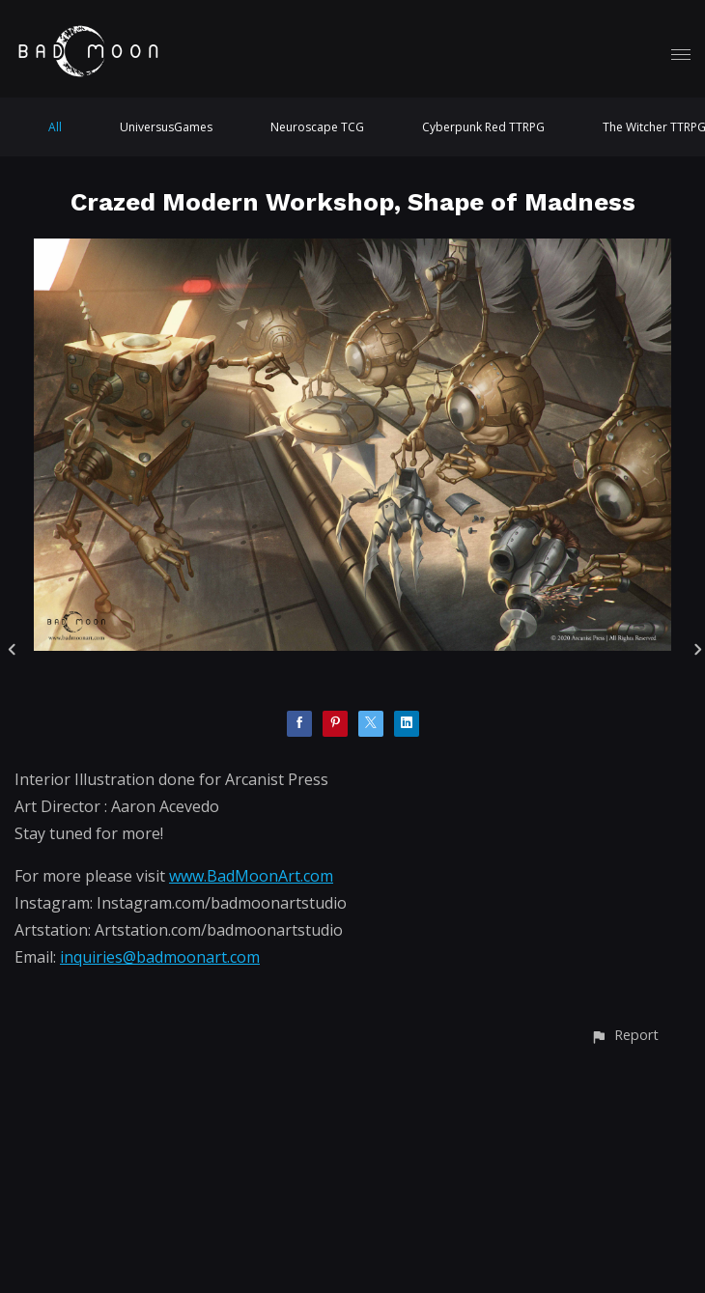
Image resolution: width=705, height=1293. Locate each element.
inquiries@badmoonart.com (160, 957)
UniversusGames (166, 127)
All (55, 127)
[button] (624, 1034)
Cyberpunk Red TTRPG (483, 127)
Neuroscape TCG (317, 127)
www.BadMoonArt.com (251, 875)
